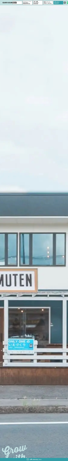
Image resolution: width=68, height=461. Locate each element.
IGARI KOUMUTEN (10, 3)
